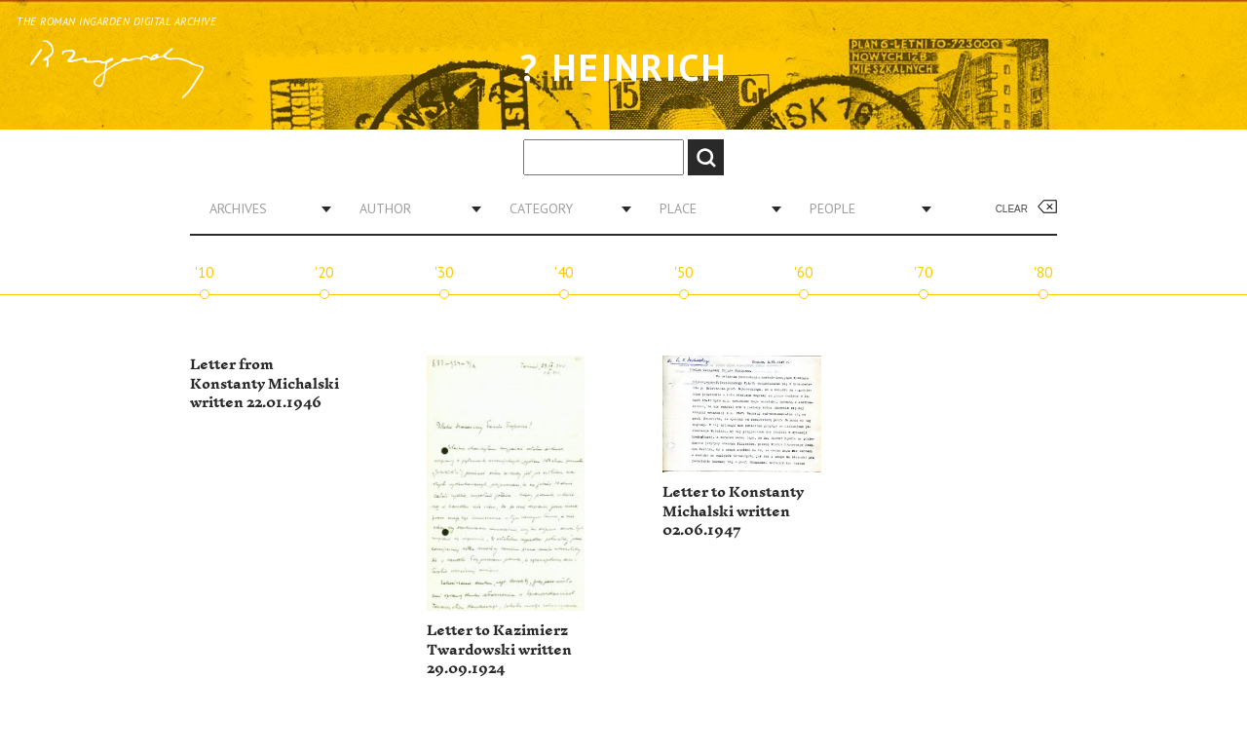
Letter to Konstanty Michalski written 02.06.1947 (733, 511)
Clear (1012, 209)
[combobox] (263, 208)
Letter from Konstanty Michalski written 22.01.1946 (264, 384)
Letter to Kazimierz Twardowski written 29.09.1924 (499, 650)
